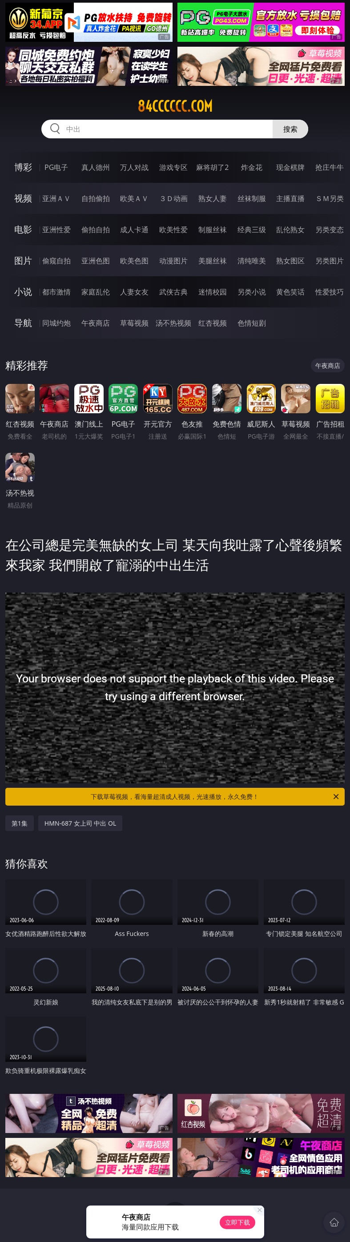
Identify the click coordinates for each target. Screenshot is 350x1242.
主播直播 (290, 198)
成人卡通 (134, 229)
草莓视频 (134, 323)
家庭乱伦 (95, 292)
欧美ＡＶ (134, 198)
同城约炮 (56, 323)
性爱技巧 (329, 292)
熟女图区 (290, 261)
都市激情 (56, 292)
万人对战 (134, 167)
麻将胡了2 (212, 167)
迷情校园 (212, 292)
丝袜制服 (251, 198)
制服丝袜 (212, 229)
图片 (23, 260)
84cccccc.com (175, 106)
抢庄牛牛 (329, 167)
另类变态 (329, 229)
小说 (23, 292)
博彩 (23, 167)
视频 (23, 198)
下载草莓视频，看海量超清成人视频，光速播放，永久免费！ (215, 796)
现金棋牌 (290, 167)
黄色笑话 (290, 292)
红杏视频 (212, 323)
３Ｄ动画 (173, 198)
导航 (23, 323)
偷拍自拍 (95, 229)
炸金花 (251, 167)
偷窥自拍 (56, 261)
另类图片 (329, 261)
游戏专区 (173, 167)
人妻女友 (134, 292)
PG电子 (56, 167)
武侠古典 (173, 292)
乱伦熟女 (290, 229)
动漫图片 (173, 261)
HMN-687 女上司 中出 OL (80, 823)
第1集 (20, 823)
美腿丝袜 (212, 261)
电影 (23, 229)
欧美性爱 (173, 229)
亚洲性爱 (56, 229)
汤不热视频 (173, 323)
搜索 (290, 129)
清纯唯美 (251, 261)
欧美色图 (134, 261)
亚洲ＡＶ (56, 198)
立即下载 (237, 1222)
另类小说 (251, 292)
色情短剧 (251, 323)
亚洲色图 (95, 261)
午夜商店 (95, 323)
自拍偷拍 (95, 198)
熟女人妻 (212, 198)
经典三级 (251, 229)
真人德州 (95, 167)
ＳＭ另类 (329, 198)
